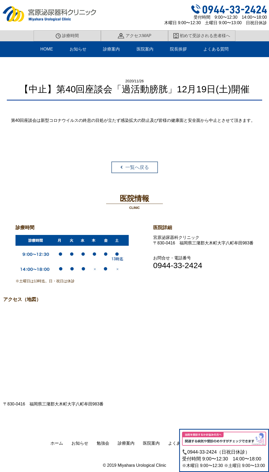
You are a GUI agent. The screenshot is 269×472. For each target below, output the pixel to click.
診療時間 (67, 35)
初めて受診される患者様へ (201, 35)
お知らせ (78, 49)
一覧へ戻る (137, 167)
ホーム (56, 443)
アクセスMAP (134, 35)
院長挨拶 (178, 49)
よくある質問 (216, 49)
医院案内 (145, 49)
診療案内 (111, 49)
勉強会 (103, 443)
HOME (46, 49)
